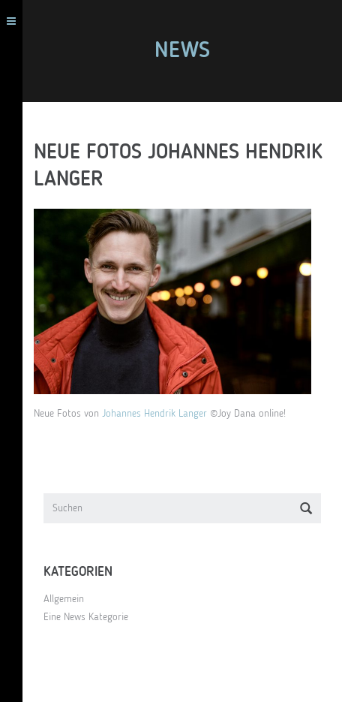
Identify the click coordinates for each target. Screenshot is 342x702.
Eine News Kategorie (86, 617)
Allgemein (64, 599)
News (182, 51)
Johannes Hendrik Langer (154, 413)
